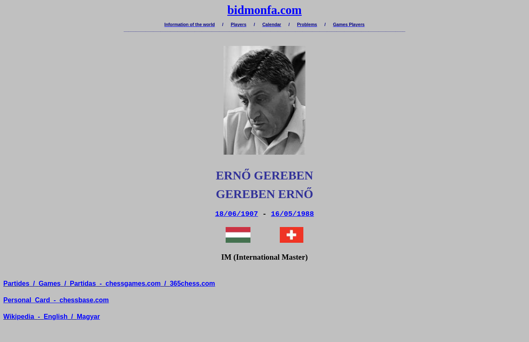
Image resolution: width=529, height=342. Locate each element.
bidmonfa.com (264, 10)
